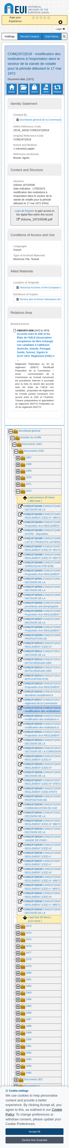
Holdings (10, 36)
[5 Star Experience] (49, 18)
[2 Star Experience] (38, 18)
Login (60, 28)
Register (29, 210)
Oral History (52, 36)
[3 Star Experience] (41, 18)
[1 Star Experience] (34, 18)
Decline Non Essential (34, 1140)
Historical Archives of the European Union (41, 287)
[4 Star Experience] (45, 18)
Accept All (34, 1131)
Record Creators (29, 36)
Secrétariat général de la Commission (38, 120)
